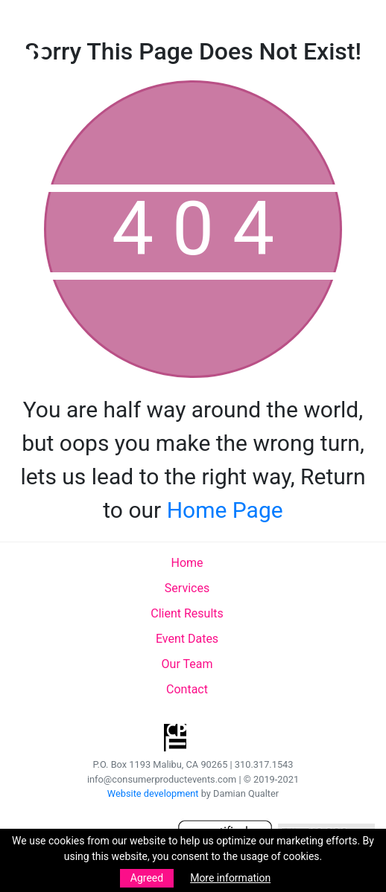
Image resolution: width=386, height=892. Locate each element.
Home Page (225, 510)
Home (187, 563)
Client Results (187, 613)
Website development (153, 793)
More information (230, 878)
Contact (187, 689)
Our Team (187, 664)
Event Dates (187, 639)
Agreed (146, 878)
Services (187, 588)
